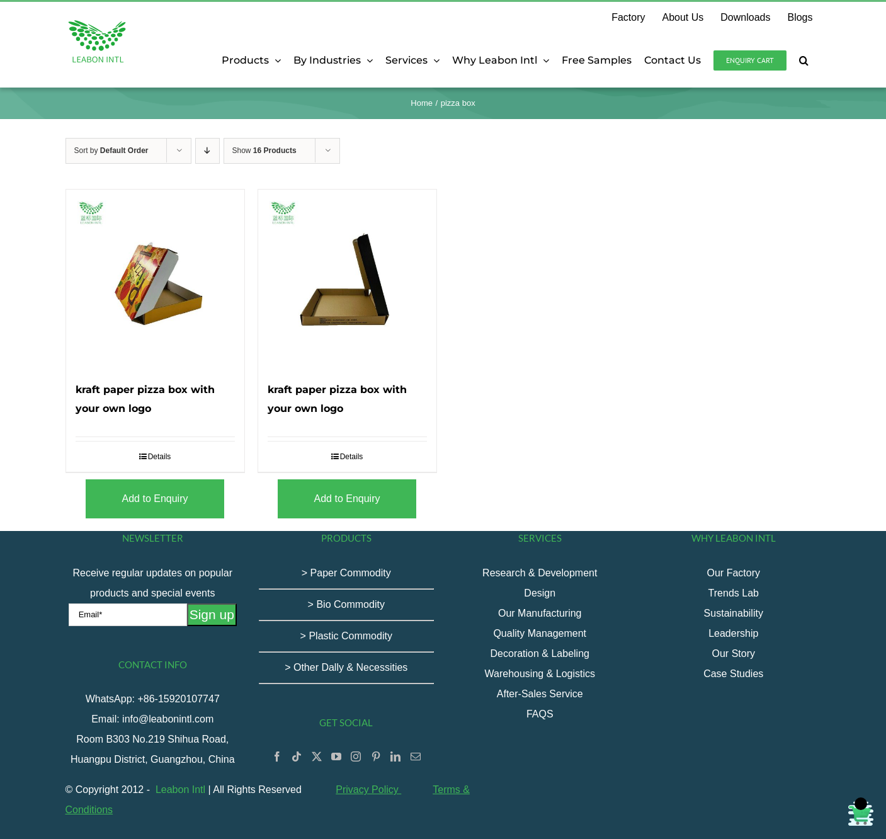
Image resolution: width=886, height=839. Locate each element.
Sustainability (733, 613)
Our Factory (733, 573)
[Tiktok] (297, 756)
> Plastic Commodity (346, 636)
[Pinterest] (376, 756)
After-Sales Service (540, 693)
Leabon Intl (180, 789)
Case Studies (733, 673)
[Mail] (416, 756)
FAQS (540, 714)
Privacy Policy (368, 789)
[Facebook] (277, 756)
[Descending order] (207, 151)
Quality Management (539, 633)
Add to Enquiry (155, 498)
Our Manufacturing (540, 613)
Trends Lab (733, 593)
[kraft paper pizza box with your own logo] (155, 279)
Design (539, 593)
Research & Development (539, 573)
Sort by (111, 150)
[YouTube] (336, 756)
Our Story (733, 653)
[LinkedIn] (395, 756)
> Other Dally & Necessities (346, 667)
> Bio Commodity (346, 604)
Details (159, 456)
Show (264, 150)
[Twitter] (317, 756)
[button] (804, 60)
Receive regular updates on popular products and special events (153, 593)
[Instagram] (356, 756)
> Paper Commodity (346, 573)
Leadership (733, 633)
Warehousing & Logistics (540, 673)
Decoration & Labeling (540, 653)
